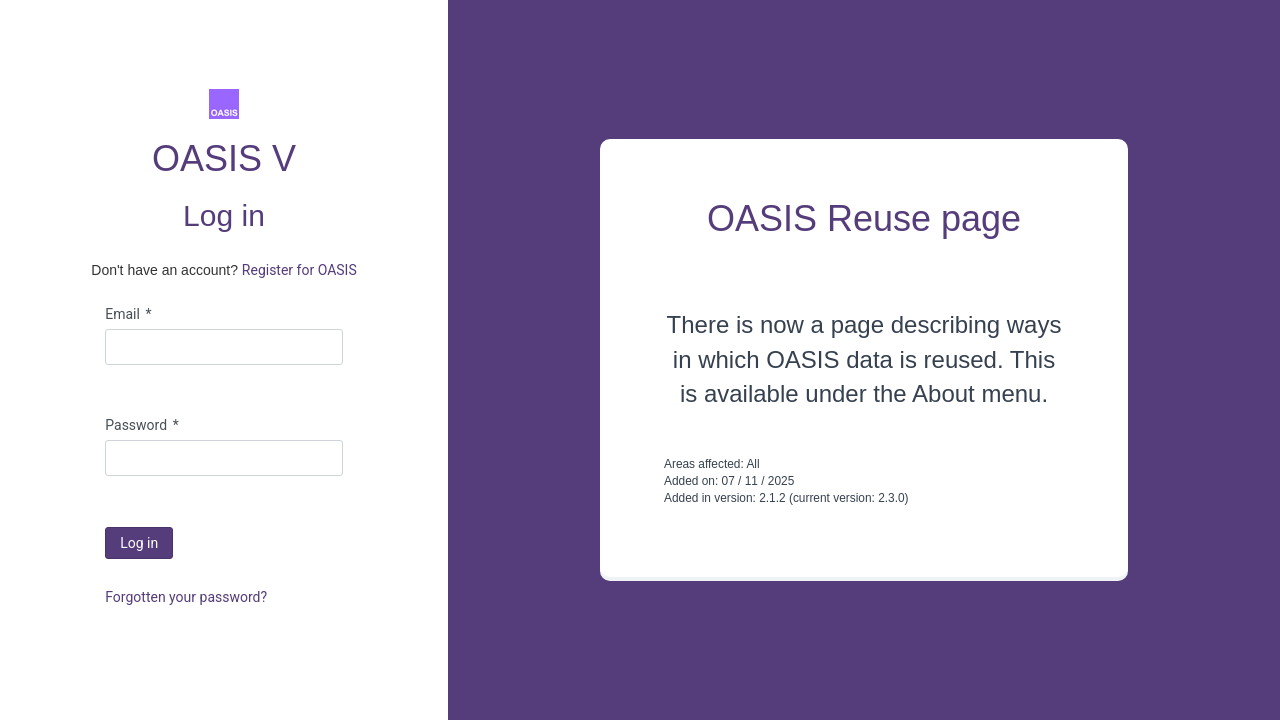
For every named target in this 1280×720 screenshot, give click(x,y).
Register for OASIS (299, 270)
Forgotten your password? (186, 597)
